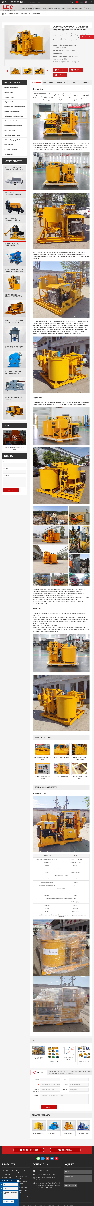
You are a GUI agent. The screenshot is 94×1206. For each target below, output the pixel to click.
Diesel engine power (60, 56)
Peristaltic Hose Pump (13, 121)
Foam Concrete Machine (14, 125)
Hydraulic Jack (10, 130)
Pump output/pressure (61, 62)
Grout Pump (10, 97)
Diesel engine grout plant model (64, 45)
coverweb (55, 1203)
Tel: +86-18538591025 (12, 2)
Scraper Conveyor (11, 149)
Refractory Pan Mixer (13, 111)
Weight (55, 53)
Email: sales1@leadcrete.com (33, 2)
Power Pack (10, 144)
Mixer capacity (58, 59)
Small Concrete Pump (13, 135)
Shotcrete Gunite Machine (14, 116)
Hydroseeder (10, 102)
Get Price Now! (87, 37)
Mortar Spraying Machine (14, 140)
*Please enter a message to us (10, 1195)
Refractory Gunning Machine (15, 106)
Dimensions (57, 50)
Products (23, 14)
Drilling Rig (9, 154)
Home (16, 14)
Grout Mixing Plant (34, 14)
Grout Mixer (9, 92)
